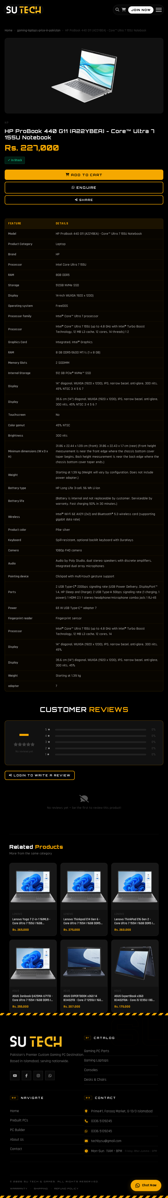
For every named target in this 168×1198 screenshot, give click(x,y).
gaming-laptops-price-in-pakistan (38, 30)
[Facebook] (26, 1075)
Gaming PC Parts (96, 1051)
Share (84, 200)
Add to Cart (84, 175)
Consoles (91, 1070)
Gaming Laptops (96, 1060)
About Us (17, 1139)
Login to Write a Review (40, 775)
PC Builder (17, 1130)
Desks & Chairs (95, 1079)
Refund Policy (66, 1188)
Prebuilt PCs (19, 1120)
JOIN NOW (141, 10)
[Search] (117, 10)
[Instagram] (38, 1075)
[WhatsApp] (50, 1075)
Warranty (19, 1188)
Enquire (84, 188)
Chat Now (146, 1185)
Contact (16, 1148)
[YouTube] (14, 1075)
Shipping (41, 1188)
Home (8, 30)
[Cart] (124, 10)
